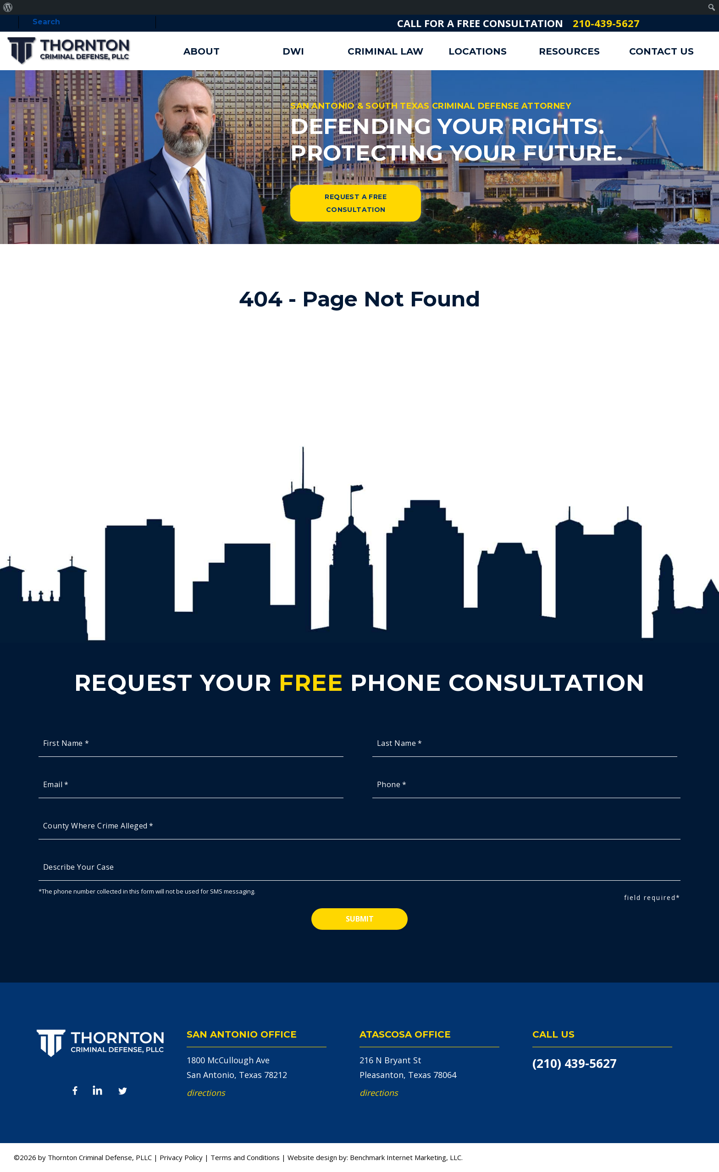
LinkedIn (98, 1090)
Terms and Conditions (245, 1157)
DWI (293, 51)
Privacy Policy (181, 1157)
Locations (477, 51)
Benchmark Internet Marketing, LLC (405, 1157)
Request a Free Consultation (356, 203)
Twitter (123, 1090)
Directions (206, 1092)
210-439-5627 (606, 23)
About (201, 51)
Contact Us (661, 51)
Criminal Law (385, 51)
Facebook (75, 1091)
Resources (569, 51)
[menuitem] (8, 7)
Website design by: (318, 1157)
